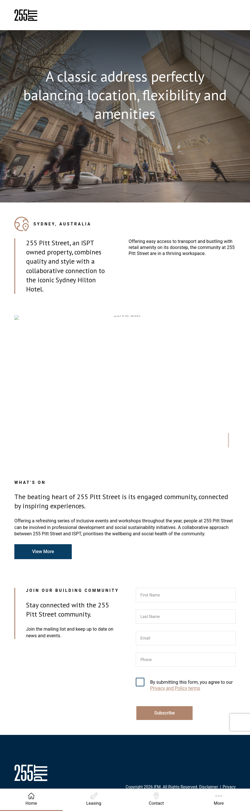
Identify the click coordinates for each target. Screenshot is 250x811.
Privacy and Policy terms (175, 688)
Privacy (229, 787)
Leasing (93, 799)
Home (31, 799)
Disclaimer (208, 787)
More (219, 799)
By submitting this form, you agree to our (191, 685)
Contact (156, 799)
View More (43, 551)
